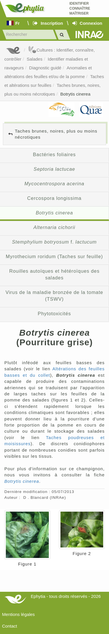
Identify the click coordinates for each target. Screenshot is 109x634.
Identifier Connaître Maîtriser (79, 8)
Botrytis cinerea (75, 93)
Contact (9, 626)
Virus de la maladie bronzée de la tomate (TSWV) (54, 296)
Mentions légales (18, 614)
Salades (34, 59)
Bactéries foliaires (54, 154)
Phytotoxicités (54, 313)
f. (54, 241)
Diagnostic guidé (45, 67)
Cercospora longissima (54, 198)
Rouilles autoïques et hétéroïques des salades (54, 274)
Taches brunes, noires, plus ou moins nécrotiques (56, 134)
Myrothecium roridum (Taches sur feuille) (54, 256)
